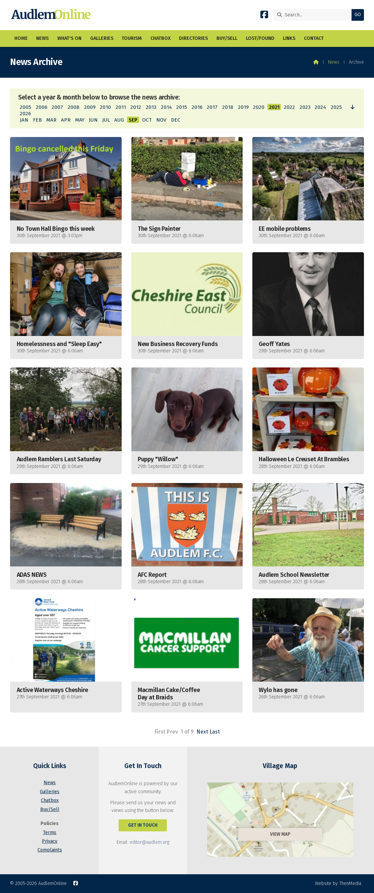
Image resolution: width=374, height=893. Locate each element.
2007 (57, 107)
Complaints (50, 850)
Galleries (49, 792)
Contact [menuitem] (314, 38)
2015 (181, 107)
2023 (305, 107)
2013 (151, 107)
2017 (212, 107)
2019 (243, 107)
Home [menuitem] (21, 38)
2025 (336, 107)
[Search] (314, 15)
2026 (25, 114)
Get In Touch (143, 825)
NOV (161, 120)
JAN (24, 120)
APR (65, 120)
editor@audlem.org (149, 842)
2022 (289, 107)
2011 (121, 107)
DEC (175, 120)
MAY (79, 120)
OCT (147, 120)
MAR (51, 120)
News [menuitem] (42, 38)
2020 (258, 107)
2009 (90, 107)
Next (202, 732)
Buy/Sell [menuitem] (226, 38)
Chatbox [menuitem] (160, 38)
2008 (73, 107)
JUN (93, 120)
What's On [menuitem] (69, 38)
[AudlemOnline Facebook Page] (264, 16)
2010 (105, 107)
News (333, 62)
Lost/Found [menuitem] (260, 38)
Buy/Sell (49, 809)
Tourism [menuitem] (132, 38)
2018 (227, 107)
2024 (320, 107)
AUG (119, 120)
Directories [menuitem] (193, 38)
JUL (106, 120)
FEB (37, 120)
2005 (25, 107)
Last (214, 732)
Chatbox (50, 800)
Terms (49, 832)
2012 (135, 107)
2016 (197, 107)
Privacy (49, 841)
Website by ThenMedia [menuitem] (338, 883)
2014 (166, 107)
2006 (41, 107)
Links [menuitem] (289, 38)
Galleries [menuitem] (101, 38)
